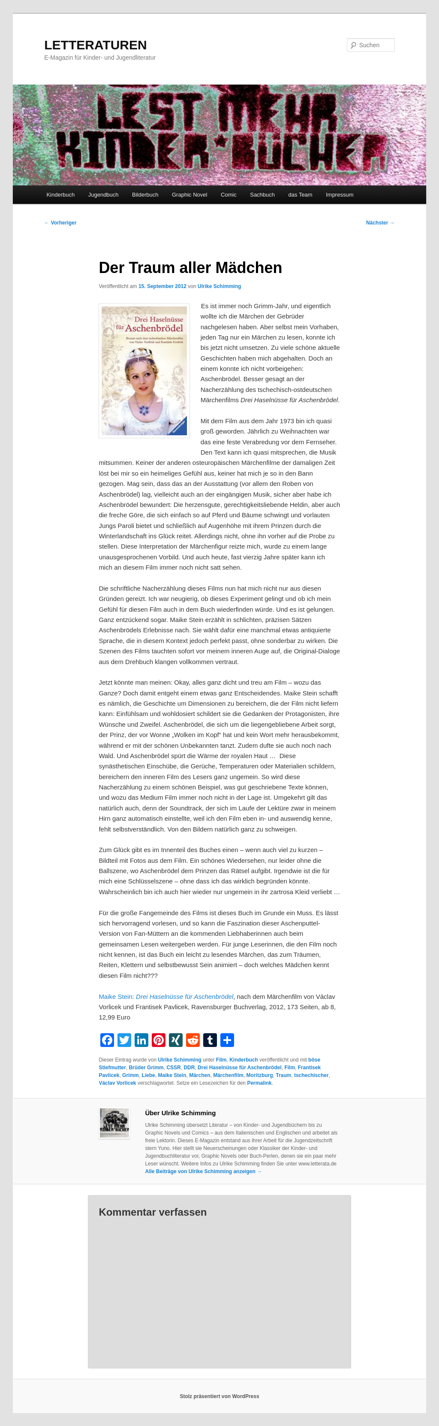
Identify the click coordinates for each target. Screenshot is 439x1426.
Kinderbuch (60, 194)
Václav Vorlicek (117, 1083)
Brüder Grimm (146, 1068)
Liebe (148, 1075)
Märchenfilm (228, 1075)
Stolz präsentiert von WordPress (219, 1396)
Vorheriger (60, 223)
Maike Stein (172, 1075)
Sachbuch (262, 194)
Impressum (339, 194)
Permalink (259, 1083)
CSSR (173, 1068)
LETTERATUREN (95, 45)
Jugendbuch (103, 194)
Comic (229, 194)
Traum (283, 1075)
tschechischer (311, 1075)
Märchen (199, 1075)
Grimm (130, 1075)
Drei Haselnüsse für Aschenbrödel (240, 1068)
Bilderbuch (145, 194)
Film (221, 1060)
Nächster (380, 223)
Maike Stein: (166, 996)
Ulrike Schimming (219, 286)
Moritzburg (260, 1075)
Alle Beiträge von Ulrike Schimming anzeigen (203, 1171)
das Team (301, 194)
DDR (189, 1068)
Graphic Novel (189, 194)
